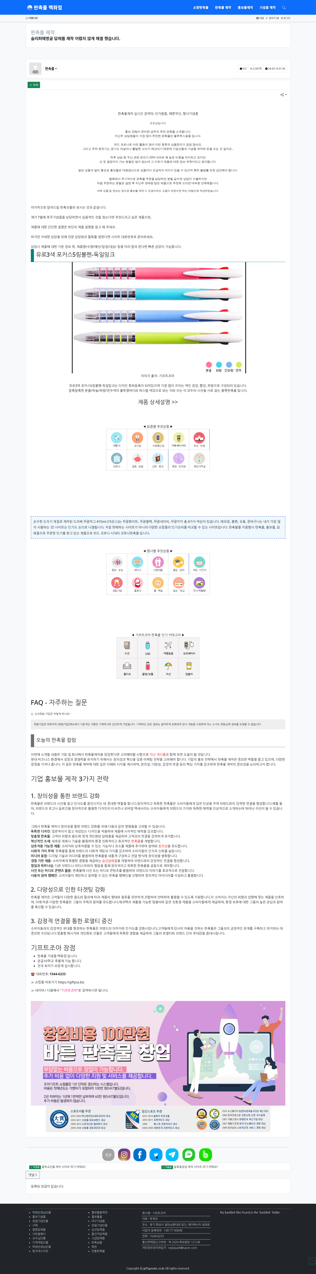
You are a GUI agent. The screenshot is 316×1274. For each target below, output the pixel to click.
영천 (94, 1246)
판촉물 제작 (223, 7)
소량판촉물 (201, 7)
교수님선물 (39, 1238)
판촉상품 (97, 1242)
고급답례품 (98, 1238)
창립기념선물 (40, 1221)
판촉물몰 (235, 527)
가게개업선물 (40, 1242)
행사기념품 (190, 113)
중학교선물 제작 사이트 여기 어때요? (64, 1167)
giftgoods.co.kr (153, 1268)
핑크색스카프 (40, 1251)
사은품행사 (39, 1234)
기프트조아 (166, 376)
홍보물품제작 (99, 1212)
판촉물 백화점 (44, 7)
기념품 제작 (268, 7)
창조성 (162, 846)
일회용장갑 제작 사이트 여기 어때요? (196, 1167)
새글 (260, 18)
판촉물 (49, 68)
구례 (35, 1225)
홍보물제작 (245, 7)
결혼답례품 (39, 1229)
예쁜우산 (175, 113)
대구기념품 (98, 1221)
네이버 (39, 990)
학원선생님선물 (41, 1212)
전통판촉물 (98, 1251)
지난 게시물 (158, 754)
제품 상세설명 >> (158, 402)
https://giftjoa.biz (71, 982)
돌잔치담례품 (99, 1234)
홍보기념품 (39, 1216)
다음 (50, 990)
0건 (243, 68)
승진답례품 (109, 861)
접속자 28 (272, 18)
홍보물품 (97, 1216)
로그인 (285, 18)
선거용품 (161, 113)
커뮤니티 (32, 18)
